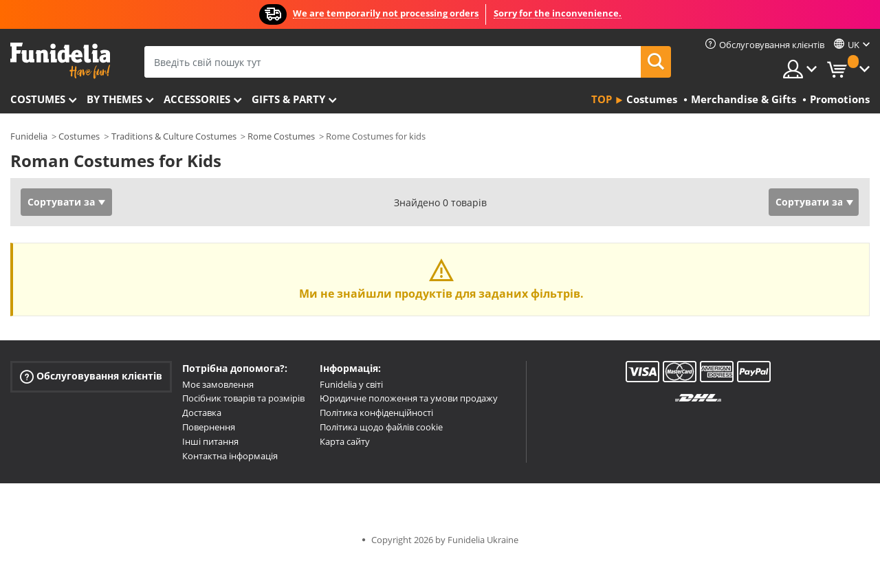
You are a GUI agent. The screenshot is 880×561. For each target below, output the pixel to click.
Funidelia (28, 136)
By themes (114, 99)
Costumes (37, 99)
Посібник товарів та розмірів (243, 398)
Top (601, 99)
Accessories (197, 99)
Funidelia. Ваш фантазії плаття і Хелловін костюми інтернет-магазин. (60, 61)
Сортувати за (61, 201)
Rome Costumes (281, 136)
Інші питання (210, 441)
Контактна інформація (230, 456)
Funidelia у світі (351, 384)
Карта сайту (345, 441)
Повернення (208, 427)
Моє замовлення (218, 384)
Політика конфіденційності (376, 412)
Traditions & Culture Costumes (173, 136)
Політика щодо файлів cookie (381, 427)
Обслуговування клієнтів (91, 375)
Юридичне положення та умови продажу (409, 398)
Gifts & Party (288, 99)
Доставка (201, 412)
